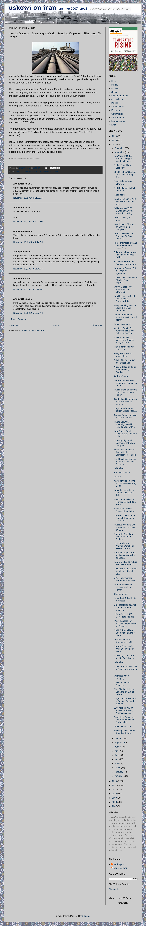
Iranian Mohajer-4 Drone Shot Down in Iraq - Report (125, 392)
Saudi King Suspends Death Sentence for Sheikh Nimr (124, 719)
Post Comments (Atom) (33, 330)
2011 (114, 789)
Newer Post (14, 325)
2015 (114, 140)
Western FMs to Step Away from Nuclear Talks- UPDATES (124, 330)
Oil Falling (119, 468)
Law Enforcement (119, 95)
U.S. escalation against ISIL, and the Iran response (125, 607)
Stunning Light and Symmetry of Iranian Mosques (124, 443)
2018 (114, 136)
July (117, 751)
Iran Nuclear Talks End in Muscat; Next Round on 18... (125, 527)
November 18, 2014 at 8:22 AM (28, 289)
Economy (115, 110)
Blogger (85, 916)
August (118, 747)
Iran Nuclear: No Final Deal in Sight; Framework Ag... (124, 298)
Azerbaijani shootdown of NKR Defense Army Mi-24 (125, 483)
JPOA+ (117, 476)
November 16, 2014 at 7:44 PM (28, 242)
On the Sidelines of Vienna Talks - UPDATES (123, 289)
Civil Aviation (117, 99)
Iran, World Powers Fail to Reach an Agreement (125, 270)
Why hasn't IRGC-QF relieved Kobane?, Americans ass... (124, 710)
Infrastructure (117, 117)
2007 (114, 806)
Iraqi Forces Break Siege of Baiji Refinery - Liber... (125, 433)
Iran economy (22, 172)
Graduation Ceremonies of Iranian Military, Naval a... (125, 401)
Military (114, 85)
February (119, 772)
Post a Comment (19, 319)
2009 (114, 798)
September (120, 742)
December (120, 148)
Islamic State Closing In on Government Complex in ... (125, 227)
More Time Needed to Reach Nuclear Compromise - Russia (125, 452)
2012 (114, 785)
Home (56, 325)
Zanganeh (54, 172)
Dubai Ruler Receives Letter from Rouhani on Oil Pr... (125, 383)
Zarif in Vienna (121, 376)
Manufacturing (118, 121)
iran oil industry (42, 172)
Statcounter (114, 889)
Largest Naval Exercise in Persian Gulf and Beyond (125, 701)
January (119, 776)
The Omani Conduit (123, 726)
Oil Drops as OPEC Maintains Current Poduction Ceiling (123, 211)
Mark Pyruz (118, 864)
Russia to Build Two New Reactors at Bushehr (123, 536)
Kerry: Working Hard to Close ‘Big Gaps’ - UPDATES (125, 308)
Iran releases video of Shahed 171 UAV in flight (124, 492)
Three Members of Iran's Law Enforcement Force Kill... (125, 245)
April (117, 763)
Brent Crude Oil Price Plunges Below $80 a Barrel (125, 502)
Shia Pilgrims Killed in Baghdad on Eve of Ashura (124, 692)
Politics (114, 103)
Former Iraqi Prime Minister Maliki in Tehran (123, 587)
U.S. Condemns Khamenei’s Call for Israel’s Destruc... (124, 546)
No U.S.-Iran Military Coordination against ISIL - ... (124, 633)
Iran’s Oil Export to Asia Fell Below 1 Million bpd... (125, 201)
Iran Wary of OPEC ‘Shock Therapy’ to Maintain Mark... (123, 158)
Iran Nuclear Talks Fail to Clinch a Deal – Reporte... (125, 280)
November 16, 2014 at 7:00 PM (28, 221)
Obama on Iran (121, 594)
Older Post (97, 325)
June (117, 755)
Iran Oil (32, 172)
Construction (117, 114)
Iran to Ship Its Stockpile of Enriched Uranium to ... (125, 669)
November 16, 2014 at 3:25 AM (28, 198)
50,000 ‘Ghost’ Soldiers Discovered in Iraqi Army (125, 174)
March (118, 767)
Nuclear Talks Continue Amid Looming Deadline (125, 369)
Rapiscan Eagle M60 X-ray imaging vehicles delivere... (125, 555)
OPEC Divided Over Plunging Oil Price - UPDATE (124, 236)
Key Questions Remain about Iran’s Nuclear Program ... (125, 461)
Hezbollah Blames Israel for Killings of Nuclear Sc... (125, 571)
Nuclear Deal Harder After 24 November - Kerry (124, 649)
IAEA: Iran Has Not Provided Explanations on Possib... (125, 623)
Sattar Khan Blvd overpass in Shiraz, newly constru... (124, 340)
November (120, 152)
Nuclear (115, 88)
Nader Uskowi (120, 868)
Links (113, 125)
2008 (114, 802)
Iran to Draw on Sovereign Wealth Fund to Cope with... (124, 424)
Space (114, 92)
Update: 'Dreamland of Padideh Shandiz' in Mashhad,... (124, 518)
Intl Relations (117, 106)
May (117, 759)
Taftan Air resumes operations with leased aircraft (125, 317)
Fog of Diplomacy (122, 324)
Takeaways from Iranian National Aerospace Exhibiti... (125, 254)
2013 (114, 781)
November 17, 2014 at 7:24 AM (28, 269)
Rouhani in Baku (122, 472)
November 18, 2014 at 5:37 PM (28, 313)
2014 (114, 144)
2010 (114, 793)
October (119, 738)
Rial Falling (119, 195)
